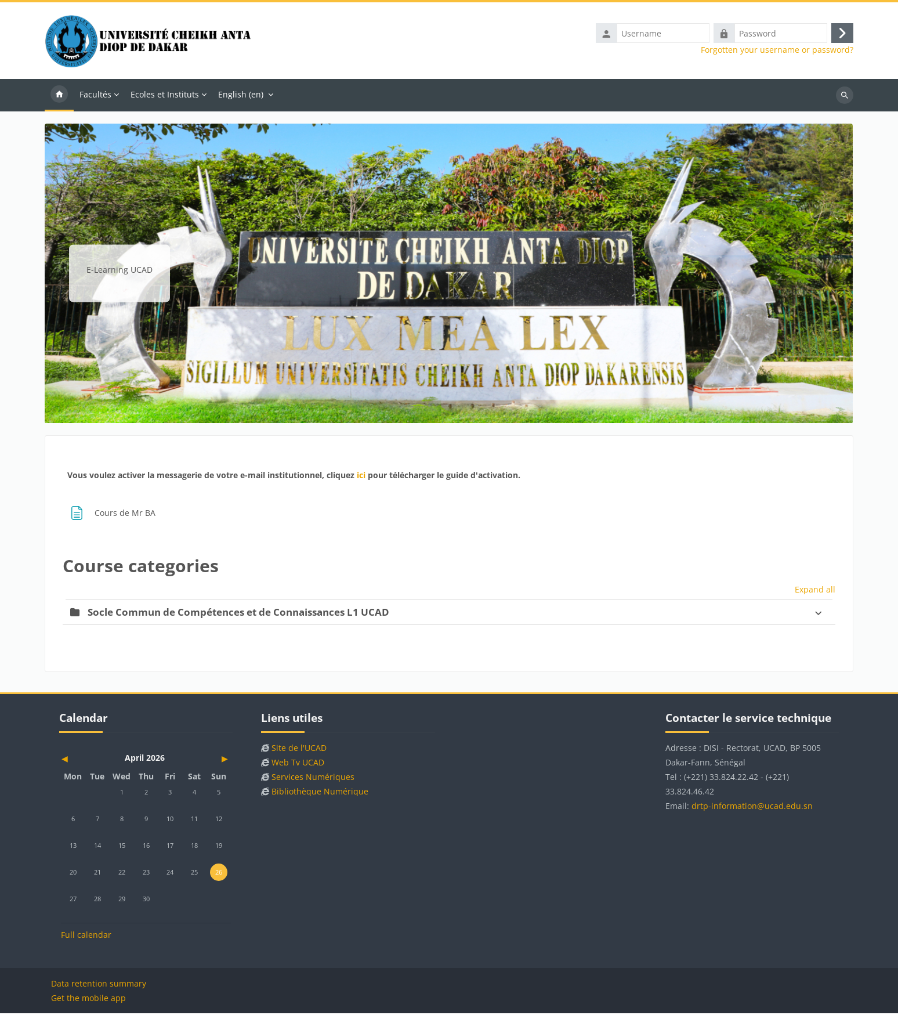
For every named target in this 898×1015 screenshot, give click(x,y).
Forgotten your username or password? (777, 51)
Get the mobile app (88, 999)
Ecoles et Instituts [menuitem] (165, 95)
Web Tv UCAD (297, 764)
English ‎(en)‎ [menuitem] (240, 95)
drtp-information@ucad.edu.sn (752, 807)
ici (361, 476)
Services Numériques (312, 778)
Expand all (815, 590)
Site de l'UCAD (299, 749)
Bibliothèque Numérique (319, 793)
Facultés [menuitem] (95, 95)
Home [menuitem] (59, 96)
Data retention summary (98, 985)
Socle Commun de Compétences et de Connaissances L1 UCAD (238, 613)
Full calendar (86, 936)
